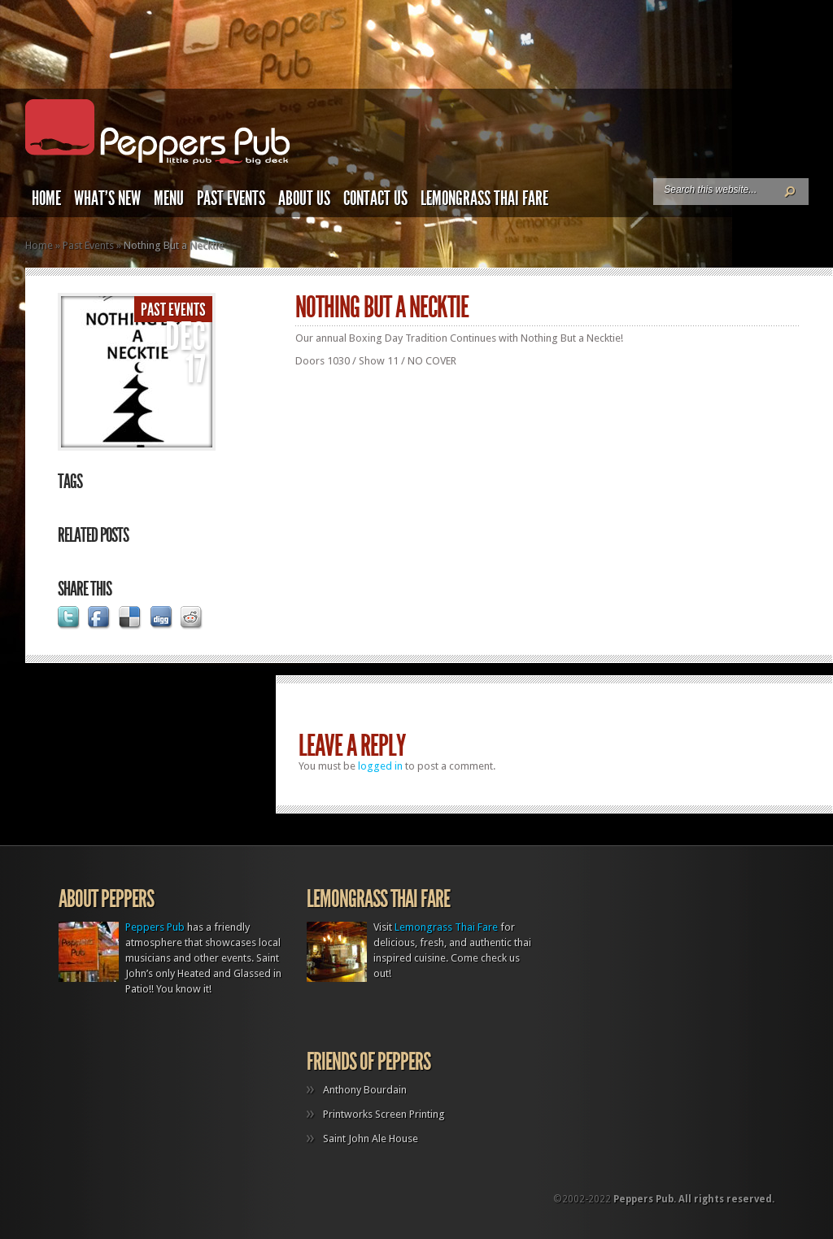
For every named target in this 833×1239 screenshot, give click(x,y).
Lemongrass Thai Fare (484, 198)
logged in (380, 766)
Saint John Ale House (370, 1138)
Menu (169, 198)
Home (46, 198)
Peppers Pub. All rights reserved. (693, 1199)
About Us (304, 198)
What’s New (107, 198)
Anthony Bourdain (365, 1090)
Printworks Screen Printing (384, 1114)
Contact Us (375, 198)
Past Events (231, 198)
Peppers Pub (155, 927)
